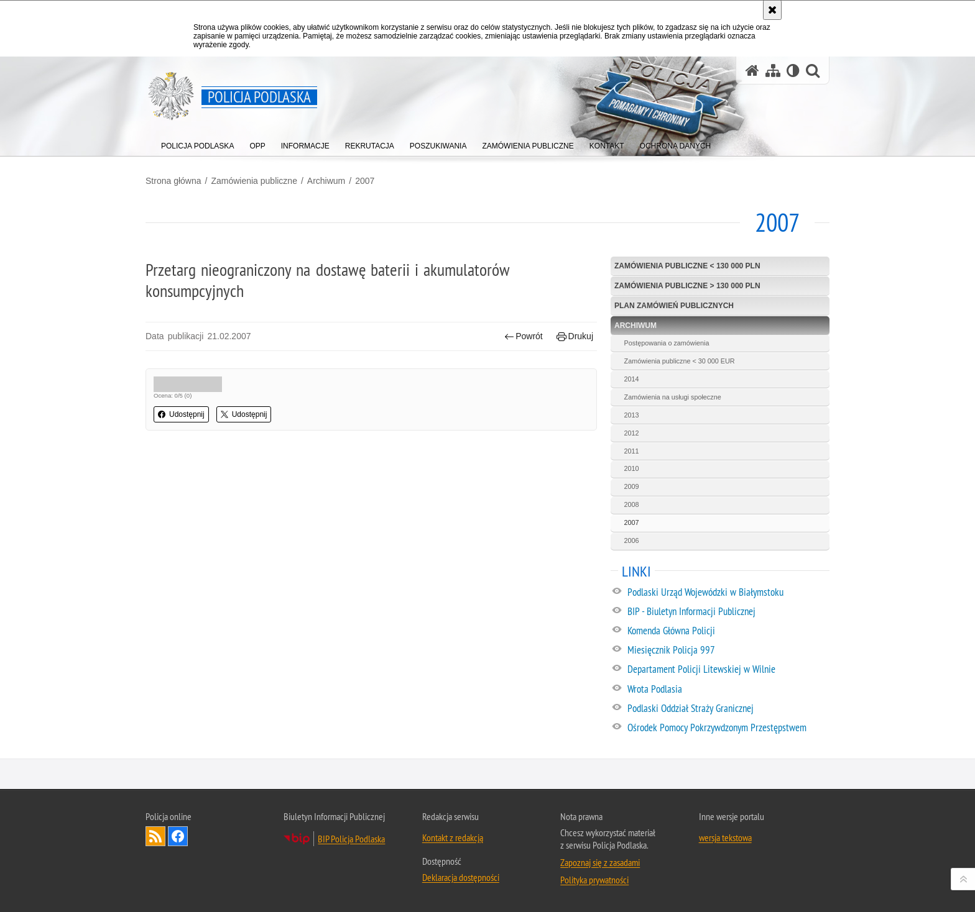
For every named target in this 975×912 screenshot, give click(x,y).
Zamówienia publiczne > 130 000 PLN (687, 285)
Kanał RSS (155, 836)
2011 (631, 451)
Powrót (523, 336)
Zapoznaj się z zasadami (600, 862)
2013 (631, 415)
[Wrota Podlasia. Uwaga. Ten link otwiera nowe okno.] (727, 690)
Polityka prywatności (594, 879)
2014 (631, 379)
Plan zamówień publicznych (674, 305)
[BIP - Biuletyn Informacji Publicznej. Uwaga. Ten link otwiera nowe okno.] (727, 612)
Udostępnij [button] (181, 414)
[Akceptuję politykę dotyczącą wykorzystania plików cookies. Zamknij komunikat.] (772, 10)
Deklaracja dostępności (460, 877)
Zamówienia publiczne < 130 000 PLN (687, 266)
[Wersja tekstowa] (793, 70)
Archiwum (326, 181)
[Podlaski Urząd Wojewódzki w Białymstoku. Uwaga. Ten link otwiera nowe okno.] (727, 593)
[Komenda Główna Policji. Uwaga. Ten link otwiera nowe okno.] (727, 631)
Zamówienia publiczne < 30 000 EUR (679, 361)
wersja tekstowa (725, 837)
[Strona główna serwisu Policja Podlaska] (752, 70)
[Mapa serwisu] (772, 70)
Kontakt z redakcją (452, 837)
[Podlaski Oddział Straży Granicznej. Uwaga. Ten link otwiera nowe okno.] (727, 709)
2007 (364, 181)
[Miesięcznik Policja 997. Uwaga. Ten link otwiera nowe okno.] (727, 650)
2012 (631, 433)
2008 (631, 504)
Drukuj (575, 336)
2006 (631, 540)
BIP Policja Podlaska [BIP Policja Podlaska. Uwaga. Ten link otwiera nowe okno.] (351, 838)
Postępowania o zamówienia (666, 343)
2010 (631, 468)
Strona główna (173, 181)
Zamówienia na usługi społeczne (672, 397)
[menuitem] (197, 143)
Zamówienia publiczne (254, 181)
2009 (631, 486)
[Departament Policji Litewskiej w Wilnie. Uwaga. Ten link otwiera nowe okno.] (727, 670)
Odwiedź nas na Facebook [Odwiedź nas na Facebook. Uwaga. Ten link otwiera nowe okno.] (178, 836)
